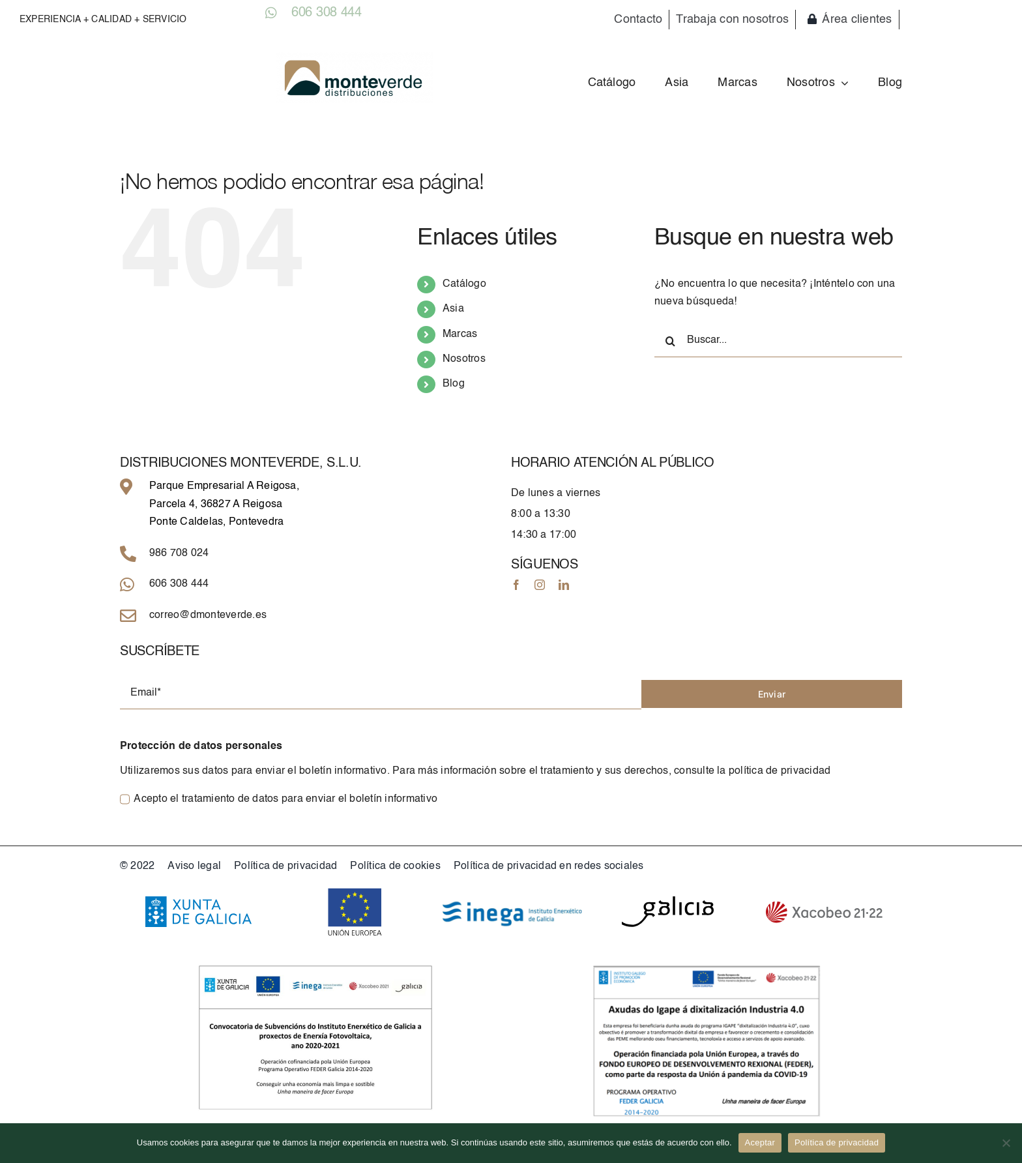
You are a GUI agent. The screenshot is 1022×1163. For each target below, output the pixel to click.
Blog (454, 384)
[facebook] (516, 585)
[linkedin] (564, 585)
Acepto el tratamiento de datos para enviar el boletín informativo (285, 799)
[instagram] (539, 585)
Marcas (460, 334)
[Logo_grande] (354, 57)
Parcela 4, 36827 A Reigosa (215, 504)
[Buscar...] (778, 341)
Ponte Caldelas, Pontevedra (216, 522)
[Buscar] (670, 341)
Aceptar (760, 1142)
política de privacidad (779, 771)
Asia (453, 309)
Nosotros (464, 359)
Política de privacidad (837, 1142)
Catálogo (464, 284)
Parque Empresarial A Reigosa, (224, 486)
